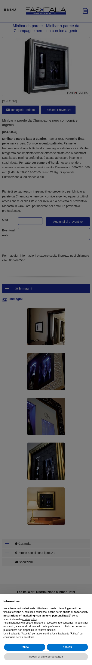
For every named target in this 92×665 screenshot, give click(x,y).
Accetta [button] (67, 647)
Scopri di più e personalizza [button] (46, 656)
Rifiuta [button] (25, 647)
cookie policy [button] (29, 619)
